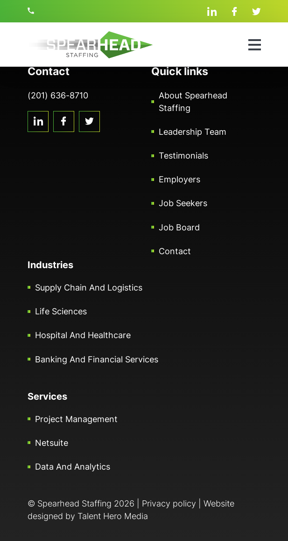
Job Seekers (183, 203)
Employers (179, 179)
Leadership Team (192, 132)
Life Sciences (61, 311)
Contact (175, 251)
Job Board (179, 227)
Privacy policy (169, 503)
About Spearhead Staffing (193, 101)
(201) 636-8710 (32, 10)
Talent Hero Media (112, 516)
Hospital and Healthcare (83, 335)
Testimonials (183, 155)
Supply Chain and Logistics (88, 287)
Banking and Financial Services (96, 359)
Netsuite (51, 443)
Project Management (76, 419)
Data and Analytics (72, 467)
